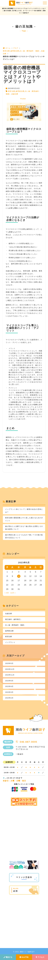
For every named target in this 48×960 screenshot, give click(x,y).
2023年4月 (9, 686)
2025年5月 (9, 663)
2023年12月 (9, 669)
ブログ (15, 48)
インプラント (10, 642)
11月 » (13, 593)
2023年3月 (9, 692)
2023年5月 (9, 681)
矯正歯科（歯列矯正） (13, 619)
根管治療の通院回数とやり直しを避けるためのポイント (24, 519)
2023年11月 (9, 675)
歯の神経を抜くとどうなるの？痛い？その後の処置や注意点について (24, 536)
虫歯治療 (14, 94)
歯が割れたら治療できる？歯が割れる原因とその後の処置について (24, 527)
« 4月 (7, 593)
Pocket (23, 99)
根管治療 (6, 51)
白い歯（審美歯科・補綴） (30, 51)
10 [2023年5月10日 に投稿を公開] (19, 576)
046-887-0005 (28, 742)
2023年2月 (9, 698)
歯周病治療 (14, 51)
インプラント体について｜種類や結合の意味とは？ (24, 510)
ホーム (6, 48)
